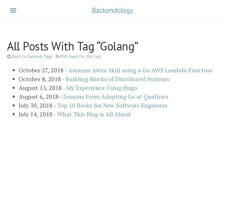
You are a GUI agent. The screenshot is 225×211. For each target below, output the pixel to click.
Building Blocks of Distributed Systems (117, 79)
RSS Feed (69, 56)
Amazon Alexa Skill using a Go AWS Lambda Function (140, 70)
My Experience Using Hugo (102, 88)
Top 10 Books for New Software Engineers (112, 105)
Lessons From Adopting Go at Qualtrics (115, 97)
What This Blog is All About (94, 114)
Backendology (112, 10)
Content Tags (39, 56)
